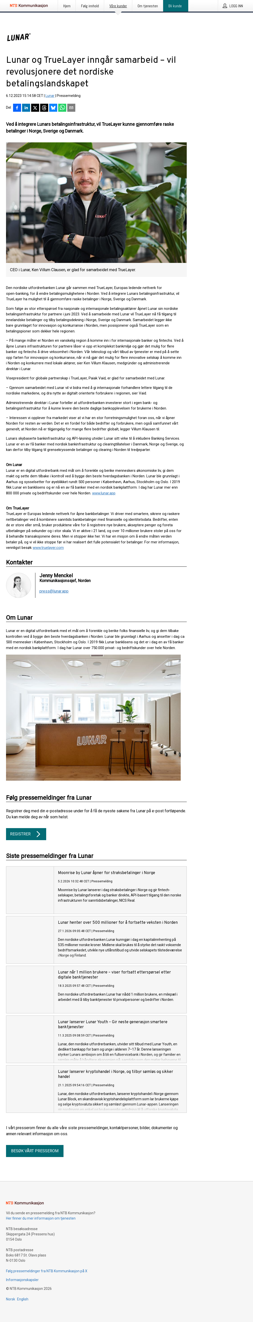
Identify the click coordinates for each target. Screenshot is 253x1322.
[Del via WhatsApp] (62, 108)
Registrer (26, 834)
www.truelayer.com (48, 547)
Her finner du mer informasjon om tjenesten (41, 1218)
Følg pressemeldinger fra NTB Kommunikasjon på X (46, 1271)
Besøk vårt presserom (34, 1150)
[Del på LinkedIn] (26, 108)
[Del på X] (35, 108)
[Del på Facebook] (17, 108)
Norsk (10, 1299)
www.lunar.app (103, 493)
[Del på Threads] (44, 108)
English (22, 1299)
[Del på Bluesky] (53, 108)
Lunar (49, 96)
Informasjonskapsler (22, 1280)
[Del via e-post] (71, 108)
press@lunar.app (54, 591)
